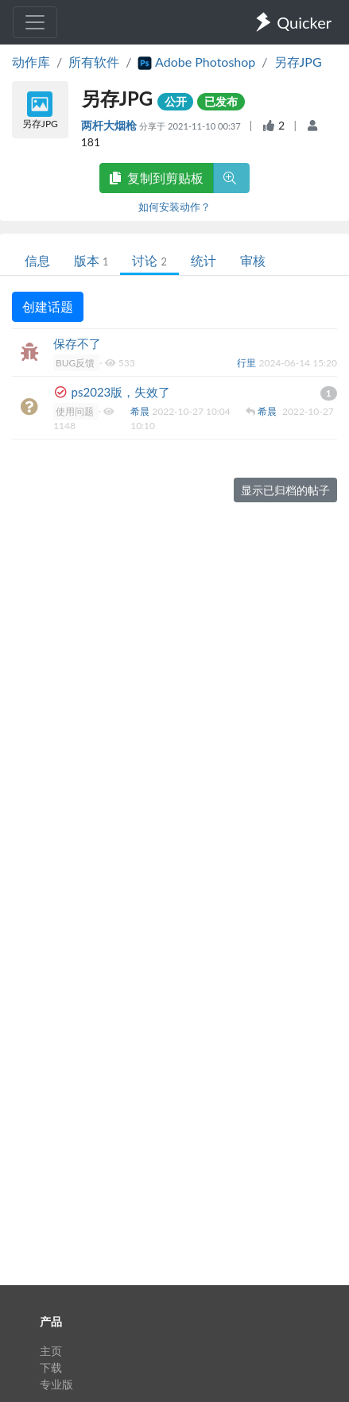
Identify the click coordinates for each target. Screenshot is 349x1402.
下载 (51, 1367)
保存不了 (77, 343)
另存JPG (298, 61)
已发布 (221, 101)
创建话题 (47, 306)
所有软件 (93, 61)
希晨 (141, 411)
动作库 (31, 61)
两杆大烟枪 (110, 125)
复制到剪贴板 (157, 177)
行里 (247, 363)
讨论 (149, 260)
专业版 (56, 1384)
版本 (91, 260)
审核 (253, 260)
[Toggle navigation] (35, 22)
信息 (37, 260)
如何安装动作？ (174, 206)
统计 (203, 260)
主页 (51, 1350)
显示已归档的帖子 (285, 490)
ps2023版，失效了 (121, 392)
